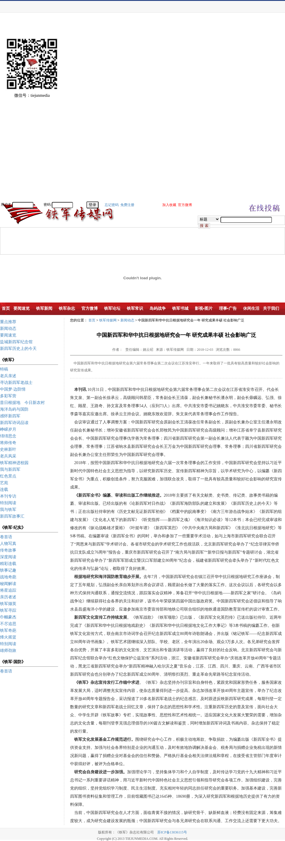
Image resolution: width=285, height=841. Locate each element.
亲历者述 (8, 597)
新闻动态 (8, 328)
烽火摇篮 (8, 637)
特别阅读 (8, 503)
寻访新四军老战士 (16, 382)
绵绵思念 (8, 436)
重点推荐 (8, 322)
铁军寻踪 (8, 610)
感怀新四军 (10, 416)
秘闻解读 (8, 583)
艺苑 (4, 483)
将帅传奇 (8, 443)
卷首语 (6, 537)
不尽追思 (8, 624)
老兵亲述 (8, 376)
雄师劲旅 (8, 650)
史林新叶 (8, 449)
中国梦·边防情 (13, 389)
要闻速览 (8, 335)
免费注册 (127, 205)
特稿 (4, 369)
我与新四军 (10, 469)
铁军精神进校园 (14, 463)
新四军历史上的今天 (18, 348)
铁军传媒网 (108, 320)
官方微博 (185, 205)
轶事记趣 (8, 570)
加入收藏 (169, 205)
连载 (4, 489)
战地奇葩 (8, 577)
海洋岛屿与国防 (14, 409)
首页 (91, 320)
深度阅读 (8, 557)
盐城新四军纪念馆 (16, 342)
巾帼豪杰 (8, 617)
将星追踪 (8, 590)
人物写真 (8, 543)
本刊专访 (8, 496)
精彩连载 (8, 563)
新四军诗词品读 (14, 422)
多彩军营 (8, 396)
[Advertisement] (264, 113)
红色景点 (8, 476)
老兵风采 (8, 456)
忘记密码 (112, 205)
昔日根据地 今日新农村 (22, 402)
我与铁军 (8, 509)
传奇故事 (8, 550)
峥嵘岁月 (8, 429)
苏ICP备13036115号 (172, 832)
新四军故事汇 (12, 516)
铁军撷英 (8, 604)
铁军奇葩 (8, 630)
